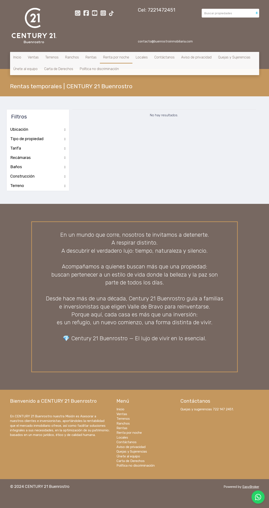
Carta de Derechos (58, 69)
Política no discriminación (99, 69)
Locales (142, 57)
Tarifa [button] (38, 148)
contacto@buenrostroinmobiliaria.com (165, 41)
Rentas (91, 57)
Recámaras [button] (38, 158)
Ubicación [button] (38, 129)
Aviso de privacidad (196, 57)
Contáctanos (164, 57)
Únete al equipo (25, 69)
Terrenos (52, 57)
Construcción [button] (38, 176)
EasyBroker (250, 487)
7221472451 (161, 10)
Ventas (33, 57)
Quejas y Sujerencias (234, 57)
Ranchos (72, 57)
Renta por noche (116, 57)
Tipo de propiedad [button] (38, 139)
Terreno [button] (38, 186)
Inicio (17, 57)
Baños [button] (38, 167)
